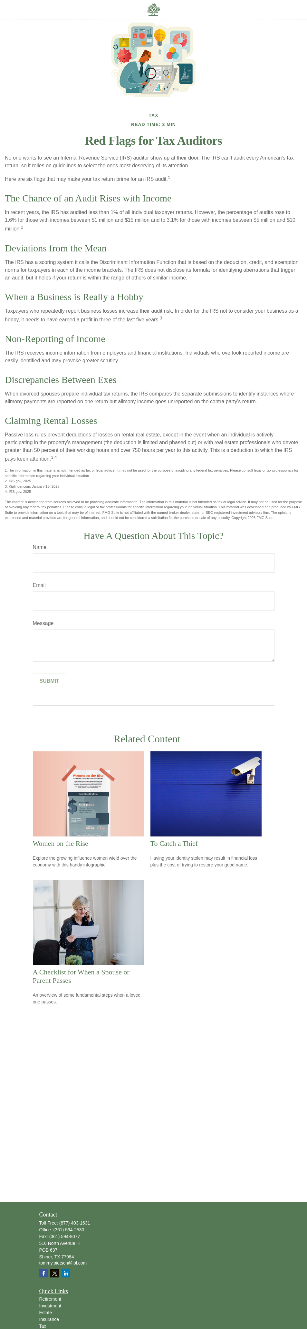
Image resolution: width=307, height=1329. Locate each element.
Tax (42, 1326)
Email (39, 585)
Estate (45, 1312)
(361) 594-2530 (68, 1229)
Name (40, 547)
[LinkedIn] (66, 1273)
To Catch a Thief (174, 843)
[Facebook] (43, 1273)
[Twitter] (54, 1273)
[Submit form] (49, 681)
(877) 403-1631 (74, 1223)
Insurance (49, 1319)
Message (43, 623)
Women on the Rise (60, 843)
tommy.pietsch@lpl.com (63, 1262)
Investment (50, 1305)
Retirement (50, 1299)
